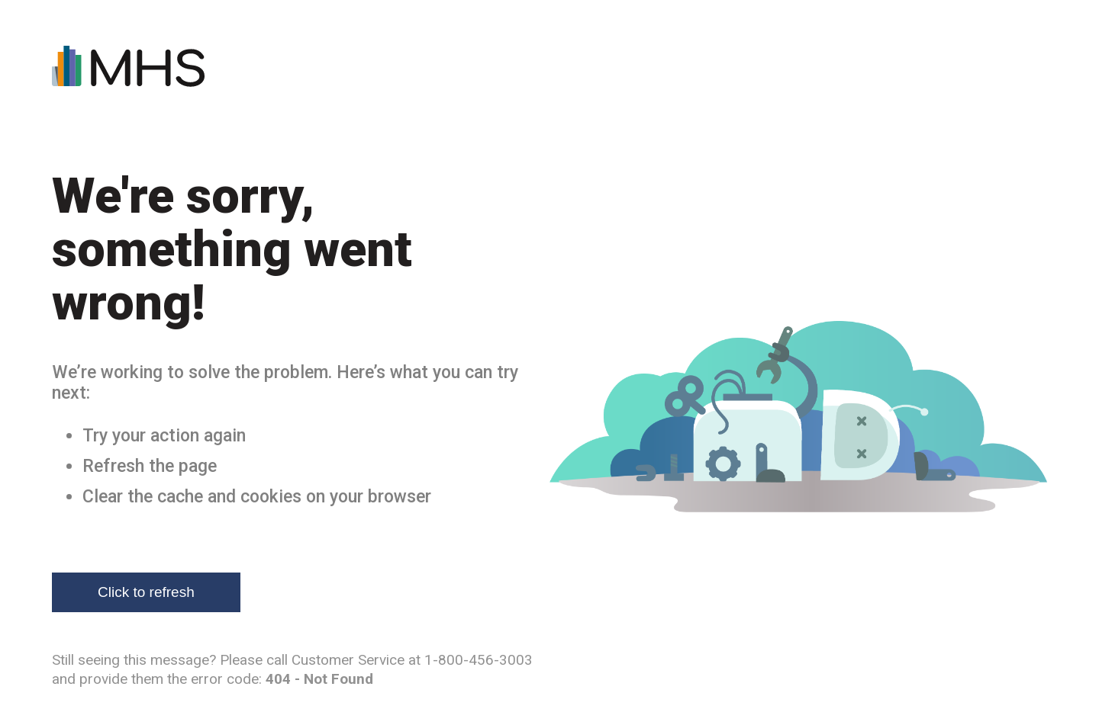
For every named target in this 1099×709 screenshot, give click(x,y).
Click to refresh (146, 592)
